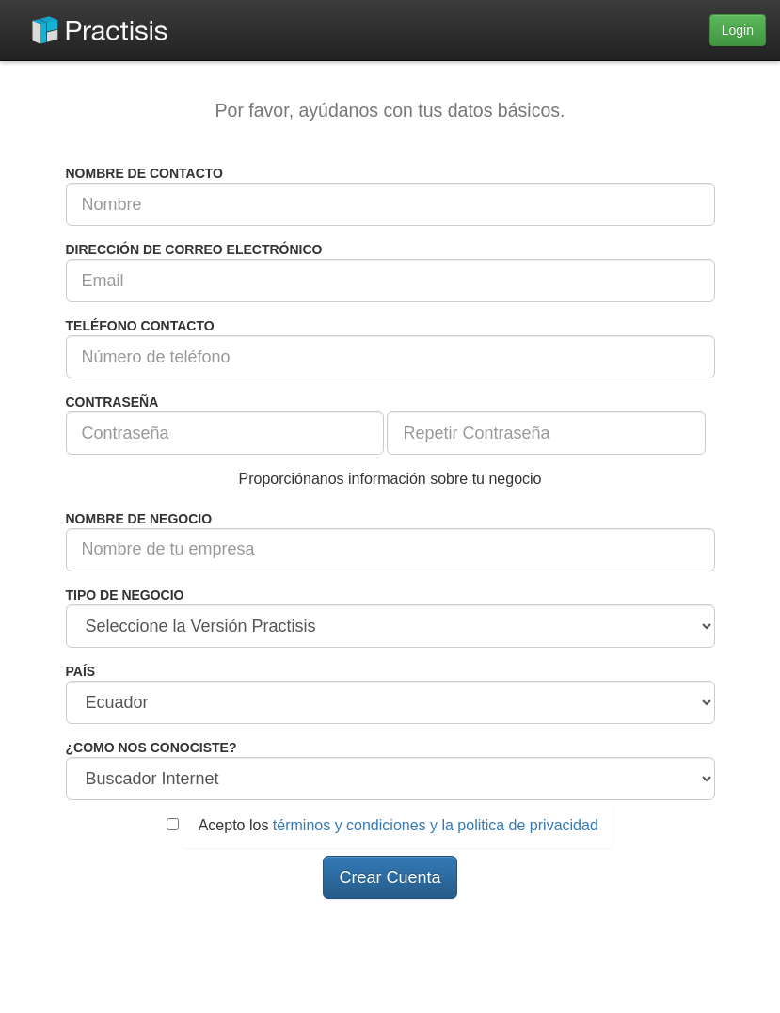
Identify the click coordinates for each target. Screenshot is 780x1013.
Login (738, 30)
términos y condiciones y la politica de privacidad (435, 825)
